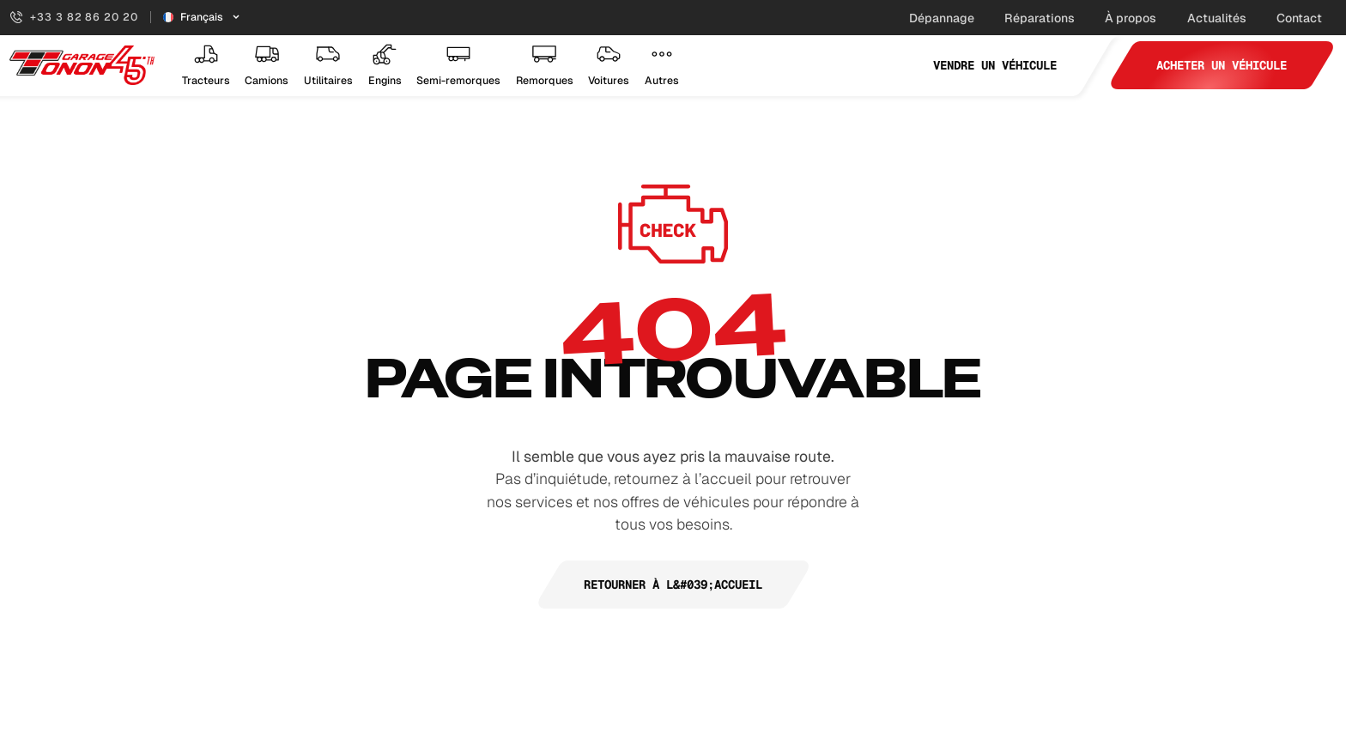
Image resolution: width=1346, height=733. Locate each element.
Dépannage (941, 18)
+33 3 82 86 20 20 (73, 17)
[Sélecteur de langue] (202, 17)
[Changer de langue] (202, 17)
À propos (1130, 18)
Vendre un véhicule (995, 65)
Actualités (1216, 18)
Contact (1299, 18)
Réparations (1039, 18)
